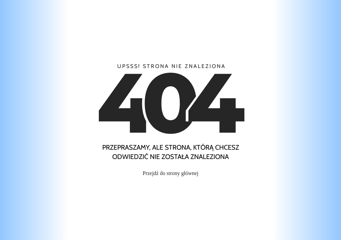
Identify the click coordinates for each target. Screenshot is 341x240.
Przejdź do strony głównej (170, 173)
